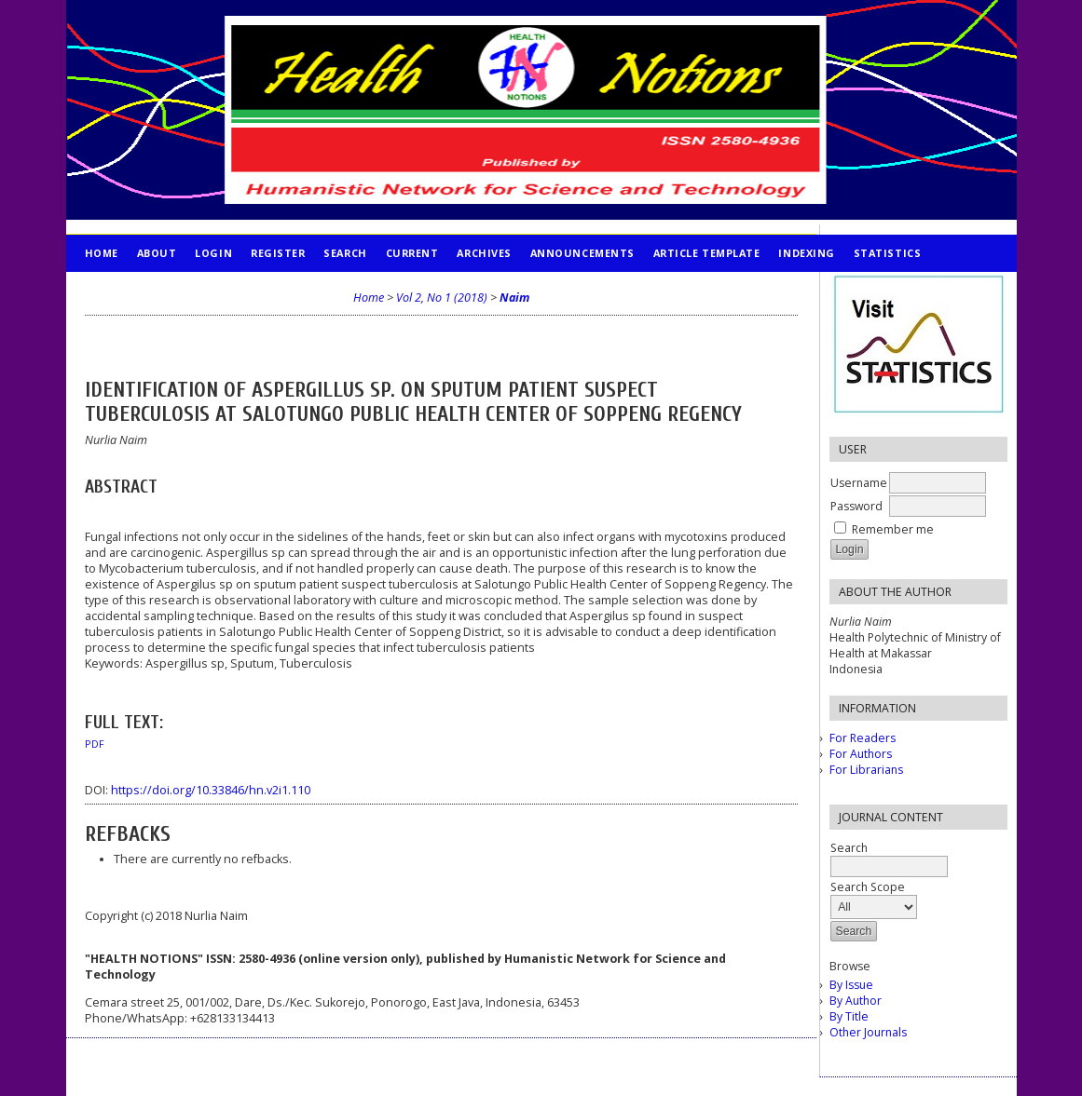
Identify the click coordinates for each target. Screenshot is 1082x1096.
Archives (484, 253)
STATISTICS (887, 253)
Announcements (582, 253)
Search (344, 253)
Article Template (706, 253)
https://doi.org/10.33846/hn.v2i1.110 (210, 790)
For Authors (860, 754)
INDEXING (806, 253)
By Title (849, 1016)
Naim (514, 297)
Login (213, 253)
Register (278, 253)
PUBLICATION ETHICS (146, 290)
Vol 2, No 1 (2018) (441, 297)
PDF (94, 744)
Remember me (893, 529)
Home (101, 253)
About (157, 253)
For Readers (862, 738)
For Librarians (866, 770)
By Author (855, 1000)
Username (858, 483)
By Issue (851, 985)
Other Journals (868, 1032)
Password (856, 506)
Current (412, 253)
